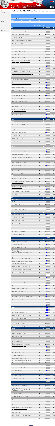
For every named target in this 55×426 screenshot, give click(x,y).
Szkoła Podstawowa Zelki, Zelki (16, 194)
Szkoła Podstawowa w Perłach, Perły (17, 412)
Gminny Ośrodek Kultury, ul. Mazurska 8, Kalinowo (19, 93)
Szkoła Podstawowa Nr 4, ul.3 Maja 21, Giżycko (18, 127)
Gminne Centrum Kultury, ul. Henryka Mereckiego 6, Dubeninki (20, 207)
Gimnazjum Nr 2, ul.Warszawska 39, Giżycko (18, 129)
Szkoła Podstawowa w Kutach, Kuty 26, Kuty (18, 393)
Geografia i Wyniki (3, 14)
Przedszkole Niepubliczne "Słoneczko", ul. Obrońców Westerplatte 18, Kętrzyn (22, 252)
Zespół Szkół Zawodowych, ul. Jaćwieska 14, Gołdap (19, 231)
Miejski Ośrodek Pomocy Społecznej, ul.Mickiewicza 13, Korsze (20, 299)
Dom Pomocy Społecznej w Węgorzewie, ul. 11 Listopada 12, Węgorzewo (21, 415)
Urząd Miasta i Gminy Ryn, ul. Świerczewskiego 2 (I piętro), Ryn (20, 178)
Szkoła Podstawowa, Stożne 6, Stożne (17, 336)
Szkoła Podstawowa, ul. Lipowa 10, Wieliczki (18, 375)
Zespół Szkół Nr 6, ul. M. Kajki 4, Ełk (17, 54)
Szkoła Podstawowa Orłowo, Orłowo (17, 188)
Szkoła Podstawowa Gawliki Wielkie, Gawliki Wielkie (19, 186)
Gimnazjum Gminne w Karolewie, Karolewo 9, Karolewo (19, 288)
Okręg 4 (33, 10)
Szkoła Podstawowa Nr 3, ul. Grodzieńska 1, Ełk (18, 51)
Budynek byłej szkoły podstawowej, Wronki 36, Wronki (19, 367)
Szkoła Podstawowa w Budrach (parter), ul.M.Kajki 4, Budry (20, 385)
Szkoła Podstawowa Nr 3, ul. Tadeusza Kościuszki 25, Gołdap (20, 228)
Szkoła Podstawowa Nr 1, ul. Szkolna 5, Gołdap (18, 223)
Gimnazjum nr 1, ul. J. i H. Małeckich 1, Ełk (18, 66)
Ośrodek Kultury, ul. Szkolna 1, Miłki (17, 170)
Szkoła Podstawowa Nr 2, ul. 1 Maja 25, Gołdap (18, 234)
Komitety (2, 19)
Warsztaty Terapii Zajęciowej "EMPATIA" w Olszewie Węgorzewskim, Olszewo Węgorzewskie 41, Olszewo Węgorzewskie (22, 390)
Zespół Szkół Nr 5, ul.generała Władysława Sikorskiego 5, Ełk (20, 49)
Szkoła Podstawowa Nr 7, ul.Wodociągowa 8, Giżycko (19, 132)
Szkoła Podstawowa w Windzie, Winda (17, 244)
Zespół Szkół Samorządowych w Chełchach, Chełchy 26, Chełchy (20, 79)
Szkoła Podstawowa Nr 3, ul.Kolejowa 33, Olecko (18, 349)
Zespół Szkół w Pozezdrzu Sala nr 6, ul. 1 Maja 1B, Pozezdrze (20, 396)
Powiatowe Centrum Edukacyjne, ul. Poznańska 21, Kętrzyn (20, 260)
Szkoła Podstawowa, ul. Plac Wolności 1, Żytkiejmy (19, 209)
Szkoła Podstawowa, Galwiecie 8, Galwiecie (18, 220)
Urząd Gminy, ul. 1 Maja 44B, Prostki (17, 106)
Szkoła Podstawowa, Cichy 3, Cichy (17, 370)
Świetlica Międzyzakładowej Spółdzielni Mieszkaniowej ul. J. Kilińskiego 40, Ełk (22, 40)
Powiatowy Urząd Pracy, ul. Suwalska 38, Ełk (18, 43)
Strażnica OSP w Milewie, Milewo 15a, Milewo (18, 95)
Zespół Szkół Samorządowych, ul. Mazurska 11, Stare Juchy (20, 117)
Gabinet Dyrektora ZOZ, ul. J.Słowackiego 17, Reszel (19, 318)
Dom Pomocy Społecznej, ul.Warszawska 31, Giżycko (19, 144)
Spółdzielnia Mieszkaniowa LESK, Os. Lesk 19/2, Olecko (19, 350)
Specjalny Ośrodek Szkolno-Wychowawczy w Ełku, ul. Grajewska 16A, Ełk (22, 31)
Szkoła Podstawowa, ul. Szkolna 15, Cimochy (18, 378)
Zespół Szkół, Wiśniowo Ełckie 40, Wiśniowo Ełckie (19, 111)
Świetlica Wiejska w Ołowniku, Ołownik (17, 388)
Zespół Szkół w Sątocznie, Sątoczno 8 (17, 305)
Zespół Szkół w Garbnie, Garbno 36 (17, 302)
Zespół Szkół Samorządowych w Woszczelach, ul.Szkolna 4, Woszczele (21, 88)
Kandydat (37, 10)
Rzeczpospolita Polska (15, 10)
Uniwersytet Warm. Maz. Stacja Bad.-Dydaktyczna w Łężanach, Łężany (21, 315)
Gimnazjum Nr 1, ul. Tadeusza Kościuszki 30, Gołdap (19, 229)
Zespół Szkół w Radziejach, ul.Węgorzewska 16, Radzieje (19, 409)
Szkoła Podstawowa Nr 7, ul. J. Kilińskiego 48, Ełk (18, 37)
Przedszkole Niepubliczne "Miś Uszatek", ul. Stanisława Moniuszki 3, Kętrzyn (22, 266)
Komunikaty (2, 21)
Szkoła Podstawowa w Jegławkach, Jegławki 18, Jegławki (19, 326)
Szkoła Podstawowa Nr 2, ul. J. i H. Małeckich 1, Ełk (19, 63)
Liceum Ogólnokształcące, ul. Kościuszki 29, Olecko (19, 347)
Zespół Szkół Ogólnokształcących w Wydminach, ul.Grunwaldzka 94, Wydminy (22, 192)
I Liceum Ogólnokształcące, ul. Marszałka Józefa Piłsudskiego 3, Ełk (21, 60)
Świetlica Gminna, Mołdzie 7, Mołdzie (17, 82)
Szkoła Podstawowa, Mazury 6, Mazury (17, 368)
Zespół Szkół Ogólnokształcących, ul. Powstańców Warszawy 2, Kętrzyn (21, 269)
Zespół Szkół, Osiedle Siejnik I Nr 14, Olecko (18, 352)
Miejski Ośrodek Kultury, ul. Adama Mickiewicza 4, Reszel (20, 312)
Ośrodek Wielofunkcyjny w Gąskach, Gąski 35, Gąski (19, 358)
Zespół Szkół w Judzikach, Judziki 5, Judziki (18, 355)
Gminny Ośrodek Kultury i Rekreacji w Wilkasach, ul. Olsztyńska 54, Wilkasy (22, 149)
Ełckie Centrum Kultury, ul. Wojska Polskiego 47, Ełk (19, 57)
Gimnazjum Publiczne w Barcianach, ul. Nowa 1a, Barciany (20, 241)
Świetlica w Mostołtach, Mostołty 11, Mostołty (18, 87)
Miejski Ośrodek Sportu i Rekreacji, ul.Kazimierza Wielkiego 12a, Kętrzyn (21, 258)
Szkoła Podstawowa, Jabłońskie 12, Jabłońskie (18, 217)
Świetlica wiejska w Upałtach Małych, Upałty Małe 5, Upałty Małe (20, 154)
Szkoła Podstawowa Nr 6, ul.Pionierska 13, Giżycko (19, 135)
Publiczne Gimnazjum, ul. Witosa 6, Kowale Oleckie (19, 333)
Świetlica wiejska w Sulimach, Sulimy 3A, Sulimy (18, 152)
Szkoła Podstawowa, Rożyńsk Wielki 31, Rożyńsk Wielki (19, 109)
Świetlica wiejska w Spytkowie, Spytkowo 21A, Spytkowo (19, 151)
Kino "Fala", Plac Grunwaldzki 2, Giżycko (17, 138)
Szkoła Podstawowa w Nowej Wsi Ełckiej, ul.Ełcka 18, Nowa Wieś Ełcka (21, 84)
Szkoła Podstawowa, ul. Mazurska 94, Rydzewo (18, 173)
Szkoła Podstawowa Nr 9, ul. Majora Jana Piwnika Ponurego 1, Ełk (20, 46)
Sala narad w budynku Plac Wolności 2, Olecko (18, 341)
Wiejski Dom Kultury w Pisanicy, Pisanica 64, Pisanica (19, 98)
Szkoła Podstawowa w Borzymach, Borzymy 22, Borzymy (19, 101)
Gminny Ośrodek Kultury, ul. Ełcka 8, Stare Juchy (18, 114)
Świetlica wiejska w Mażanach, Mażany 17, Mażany (19, 291)
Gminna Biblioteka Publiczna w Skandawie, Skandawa (19, 247)
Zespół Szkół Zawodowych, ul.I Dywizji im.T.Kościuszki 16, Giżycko (21, 130)
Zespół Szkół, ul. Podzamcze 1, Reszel (17, 310)
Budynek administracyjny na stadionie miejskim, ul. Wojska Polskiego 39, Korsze (22, 296)
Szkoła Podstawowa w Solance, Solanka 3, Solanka (18, 323)
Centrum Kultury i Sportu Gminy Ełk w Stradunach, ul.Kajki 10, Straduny (21, 85)
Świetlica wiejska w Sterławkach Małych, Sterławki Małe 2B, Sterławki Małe (22, 157)
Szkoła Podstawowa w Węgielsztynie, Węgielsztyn (18, 410)
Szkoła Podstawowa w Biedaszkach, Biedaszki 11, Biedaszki (20, 280)
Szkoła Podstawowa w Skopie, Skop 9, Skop (18, 183)
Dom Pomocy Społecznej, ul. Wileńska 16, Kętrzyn (18, 272)
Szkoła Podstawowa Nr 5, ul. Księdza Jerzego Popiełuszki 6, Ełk (20, 32)
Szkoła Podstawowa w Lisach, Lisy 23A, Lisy (18, 202)
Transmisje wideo (3, 23)
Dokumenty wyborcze (3, 30)
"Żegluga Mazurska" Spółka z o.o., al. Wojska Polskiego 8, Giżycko (21, 124)
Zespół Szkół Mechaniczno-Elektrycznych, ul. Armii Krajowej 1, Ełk (21, 71)
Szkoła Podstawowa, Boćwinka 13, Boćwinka (18, 214)
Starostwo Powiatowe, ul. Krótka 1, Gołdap (17, 226)
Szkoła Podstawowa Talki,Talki (16, 189)
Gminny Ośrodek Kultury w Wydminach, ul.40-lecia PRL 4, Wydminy (21, 191)
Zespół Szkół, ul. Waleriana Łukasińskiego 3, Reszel (19, 309)
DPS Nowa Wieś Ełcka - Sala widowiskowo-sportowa (19, 90)
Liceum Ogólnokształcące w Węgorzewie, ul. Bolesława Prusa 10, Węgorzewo (22, 404)
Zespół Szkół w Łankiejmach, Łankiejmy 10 (18, 304)
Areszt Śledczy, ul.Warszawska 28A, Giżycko (18, 141)
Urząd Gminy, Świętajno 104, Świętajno (17, 365)
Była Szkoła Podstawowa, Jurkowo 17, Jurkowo (18, 165)
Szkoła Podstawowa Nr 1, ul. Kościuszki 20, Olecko (19, 346)
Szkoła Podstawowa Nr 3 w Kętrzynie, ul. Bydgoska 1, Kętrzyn (20, 282)
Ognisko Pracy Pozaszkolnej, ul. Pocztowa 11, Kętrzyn (19, 263)
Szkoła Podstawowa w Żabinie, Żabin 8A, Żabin (18, 204)
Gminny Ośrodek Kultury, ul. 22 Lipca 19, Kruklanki (19, 162)
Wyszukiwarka (3, 12)
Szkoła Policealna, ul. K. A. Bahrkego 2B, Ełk (18, 48)
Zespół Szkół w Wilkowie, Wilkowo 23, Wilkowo (18, 283)
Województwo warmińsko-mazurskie (25, 10)
